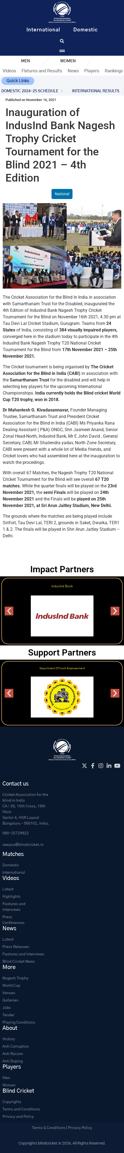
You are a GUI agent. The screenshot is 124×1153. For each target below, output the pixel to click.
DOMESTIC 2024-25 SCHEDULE (29, 91)
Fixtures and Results (42, 71)
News (73, 71)
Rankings (114, 71)
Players (91, 71)
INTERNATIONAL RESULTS (95, 91)
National (62, 194)
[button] (17, 81)
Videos (9, 71)
